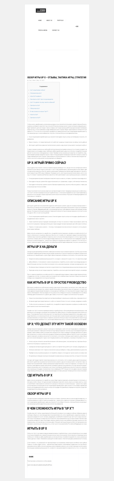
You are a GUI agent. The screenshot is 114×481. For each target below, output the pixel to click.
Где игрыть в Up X (35, 105)
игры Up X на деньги (35, 96)
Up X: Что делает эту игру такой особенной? (42, 102)
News (34, 80)
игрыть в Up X (34, 114)
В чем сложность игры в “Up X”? (39, 111)
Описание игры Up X (35, 93)
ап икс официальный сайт (41, 209)
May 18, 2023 (40, 80)
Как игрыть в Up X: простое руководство (41, 99)
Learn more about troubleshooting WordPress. (39, 465)
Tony (30, 80)
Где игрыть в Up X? (35, 117)
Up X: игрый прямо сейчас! (37, 90)
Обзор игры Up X (35, 108)
